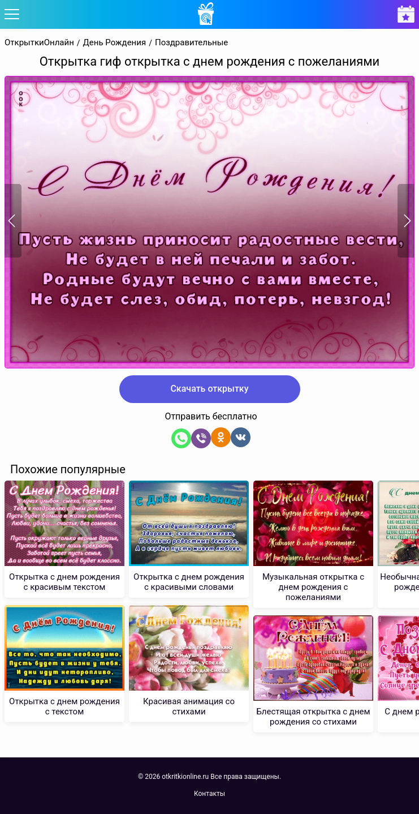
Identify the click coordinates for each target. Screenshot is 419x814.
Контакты (209, 794)
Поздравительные (191, 43)
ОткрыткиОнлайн (39, 43)
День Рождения (114, 43)
